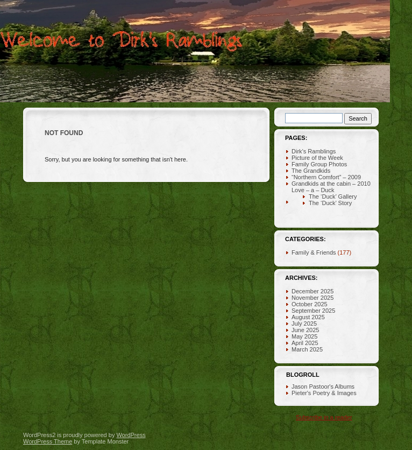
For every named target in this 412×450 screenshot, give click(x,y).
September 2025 (313, 310)
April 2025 (305, 343)
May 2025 (304, 336)
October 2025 (310, 304)
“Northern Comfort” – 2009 (326, 177)
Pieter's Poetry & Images (324, 393)
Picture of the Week (317, 157)
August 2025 (308, 317)
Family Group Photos (319, 164)
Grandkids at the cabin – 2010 (331, 183)
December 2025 (312, 291)
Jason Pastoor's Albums (323, 386)
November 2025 (312, 297)
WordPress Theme (47, 441)
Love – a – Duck (313, 190)
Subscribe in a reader (324, 417)
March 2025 (307, 349)
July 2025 (304, 323)
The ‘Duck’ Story (330, 203)
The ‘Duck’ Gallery (333, 196)
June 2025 (305, 330)
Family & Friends (314, 252)
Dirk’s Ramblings (314, 151)
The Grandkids (311, 170)
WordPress (130, 435)
